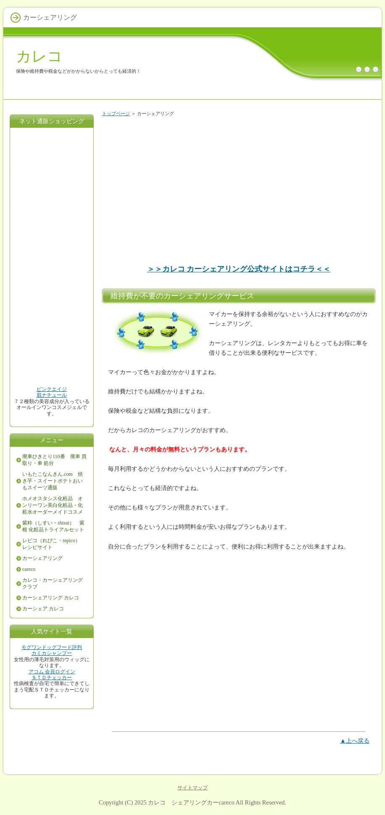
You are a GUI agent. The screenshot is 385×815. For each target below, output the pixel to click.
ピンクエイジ (52, 389)
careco (28, 569)
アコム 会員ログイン (52, 672)
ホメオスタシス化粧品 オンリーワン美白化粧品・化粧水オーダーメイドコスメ (52, 505)
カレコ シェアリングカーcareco (191, 802)
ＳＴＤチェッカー (52, 677)
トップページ (116, 113)
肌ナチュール (52, 395)
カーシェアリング (42, 558)
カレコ (39, 56)
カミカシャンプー (52, 653)
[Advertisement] (238, 186)
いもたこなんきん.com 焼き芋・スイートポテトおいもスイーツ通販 (52, 481)
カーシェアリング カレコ (50, 598)
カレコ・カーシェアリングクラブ (52, 583)
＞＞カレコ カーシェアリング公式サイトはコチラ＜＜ (239, 269)
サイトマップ (192, 788)
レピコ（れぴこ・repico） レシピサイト (53, 544)
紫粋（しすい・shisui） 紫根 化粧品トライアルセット (53, 526)
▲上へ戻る (354, 740)
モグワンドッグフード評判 (51, 647)
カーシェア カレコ (43, 609)
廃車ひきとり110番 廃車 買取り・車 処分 (54, 460)
